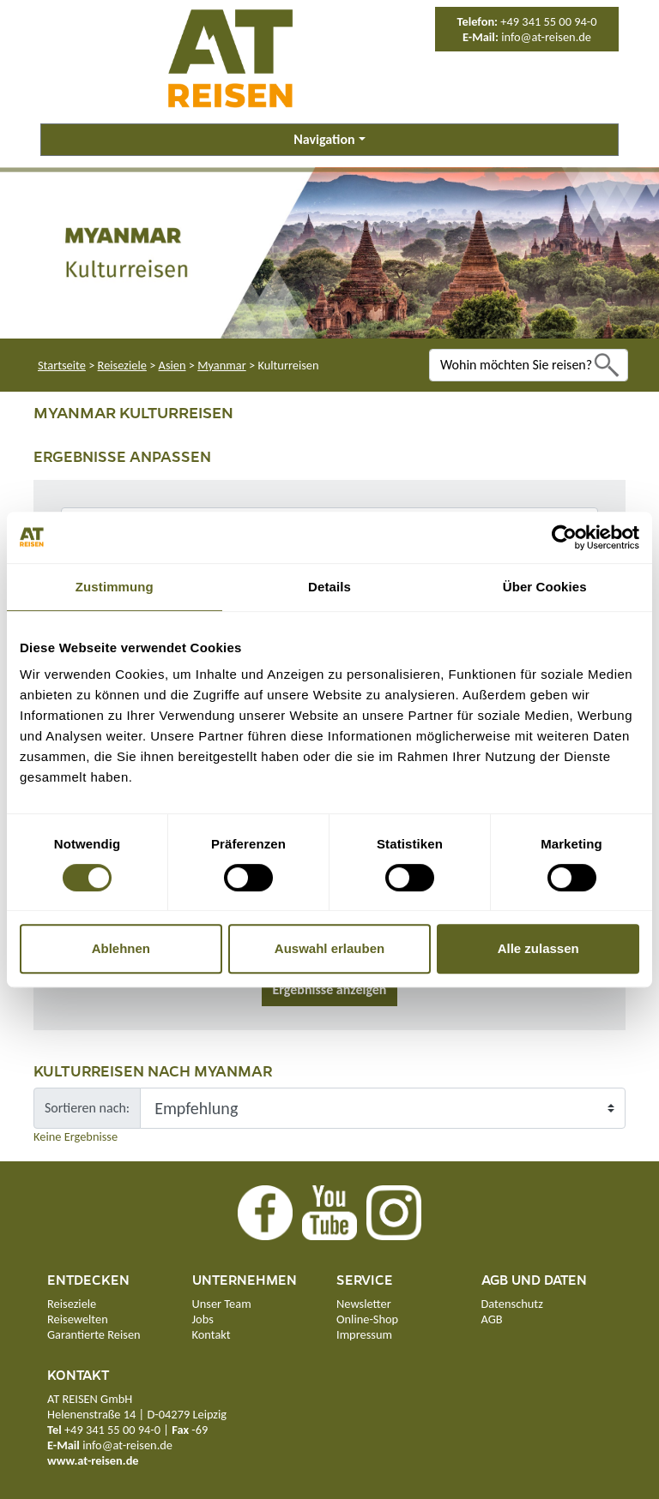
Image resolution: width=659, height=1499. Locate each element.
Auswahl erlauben (329, 948)
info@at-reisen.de (546, 37)
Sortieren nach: (87, 1108)
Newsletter (363, 1303)
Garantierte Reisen (94, 1334)
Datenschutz (512, 1303)
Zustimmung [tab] (115, 586)
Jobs (203, 1319)
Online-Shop (367, 1319)
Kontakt (211, 1334)
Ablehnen (121, 948)
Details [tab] (329, 586)
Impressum (364, 1334)
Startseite (62, 365)
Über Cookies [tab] (545, 586)
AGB (492, 1319)
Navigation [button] (323, 139)
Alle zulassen (538, 948)
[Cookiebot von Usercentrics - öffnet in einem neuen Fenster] (564, 537)
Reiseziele (122, 365)
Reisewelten (77, 1319)
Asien (172, 365)
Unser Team (221, 1303)
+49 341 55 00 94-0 (548, 21)
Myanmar (221, 365)
